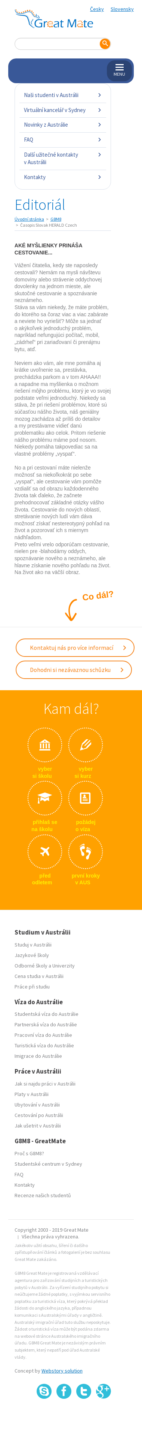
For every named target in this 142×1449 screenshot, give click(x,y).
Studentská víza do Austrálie (46, 1014)
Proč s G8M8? (29, 1153)
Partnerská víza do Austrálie (46, 1024)
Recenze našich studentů (43, 1195)
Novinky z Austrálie (63, 124)
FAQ (63, 139)
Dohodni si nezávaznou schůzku (77, 669)
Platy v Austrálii (32, 1094)
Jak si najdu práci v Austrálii (45, 1083)
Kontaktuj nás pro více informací (78, 647)
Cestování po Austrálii (39, 1115)
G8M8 (55, 219)
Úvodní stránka (29, 219)
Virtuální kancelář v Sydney (63, 110)
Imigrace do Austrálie (38, 1056)
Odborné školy (31, 965)
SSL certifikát (84, 1415)
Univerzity (63, 965)
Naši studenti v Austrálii (63, 95)
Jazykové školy (32, 955)
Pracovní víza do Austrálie (43, 1035)
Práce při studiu (32, 986)
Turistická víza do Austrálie (44, 1045)
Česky (97, 9)
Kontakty (63, 177)
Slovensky (122, 9)
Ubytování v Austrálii (37, 1104)
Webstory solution (62, 1370)
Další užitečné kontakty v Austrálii (63, 158)
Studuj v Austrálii (33, 944)
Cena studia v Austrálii (39, 976)
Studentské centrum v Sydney (48, 1163)
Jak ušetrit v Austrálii (38, 1125)
